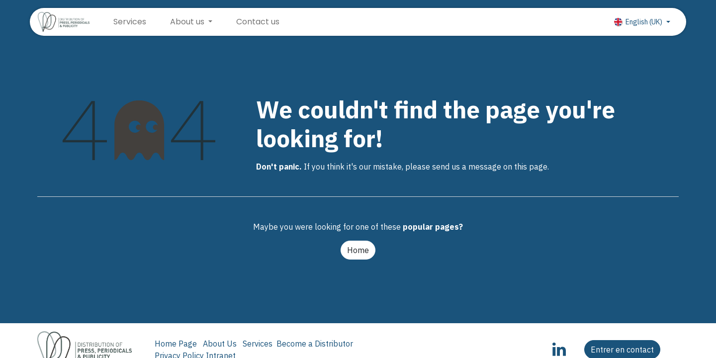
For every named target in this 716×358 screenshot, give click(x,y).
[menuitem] (129, 22)
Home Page (176, 344)
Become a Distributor (314, 344)
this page (530, 167)
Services (257, 344)
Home (358, 250)
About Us (220, 344)
